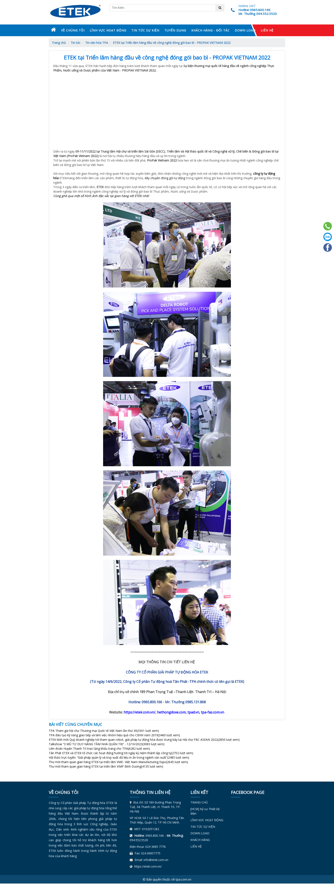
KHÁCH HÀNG (200, 840)
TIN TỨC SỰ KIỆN (145, 30)
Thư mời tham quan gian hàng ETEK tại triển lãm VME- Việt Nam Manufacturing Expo (118, 762)
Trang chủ (59, 43)
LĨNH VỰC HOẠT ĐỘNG (108, 30)
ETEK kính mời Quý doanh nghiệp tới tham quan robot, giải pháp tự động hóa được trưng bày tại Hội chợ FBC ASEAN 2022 (144, 740)
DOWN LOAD (245, 30)
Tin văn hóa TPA (96, 43)
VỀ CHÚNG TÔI (73, 30)
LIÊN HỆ (267, 30)
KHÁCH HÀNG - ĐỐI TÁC (210, 30)
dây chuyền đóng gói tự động (165, 178)
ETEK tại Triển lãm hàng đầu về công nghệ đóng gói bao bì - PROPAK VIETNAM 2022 (171, 43)
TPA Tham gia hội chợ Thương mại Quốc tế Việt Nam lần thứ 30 (104, 731)
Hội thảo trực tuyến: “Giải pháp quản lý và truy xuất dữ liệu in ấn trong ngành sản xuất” (119, 757)
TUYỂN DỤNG (175, 30)
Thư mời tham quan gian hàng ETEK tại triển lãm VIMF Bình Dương (106, 766)
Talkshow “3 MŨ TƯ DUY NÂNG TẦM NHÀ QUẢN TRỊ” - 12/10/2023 (106, 744)
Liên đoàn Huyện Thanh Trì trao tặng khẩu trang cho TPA (99, 748)
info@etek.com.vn (156, 860)
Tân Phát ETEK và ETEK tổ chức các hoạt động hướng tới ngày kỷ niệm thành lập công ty (121, 753)
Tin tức (75, 43)
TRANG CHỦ (199, 802)
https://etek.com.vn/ (148, 866)
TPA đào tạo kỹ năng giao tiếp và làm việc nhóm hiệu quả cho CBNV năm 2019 (114, 735)
